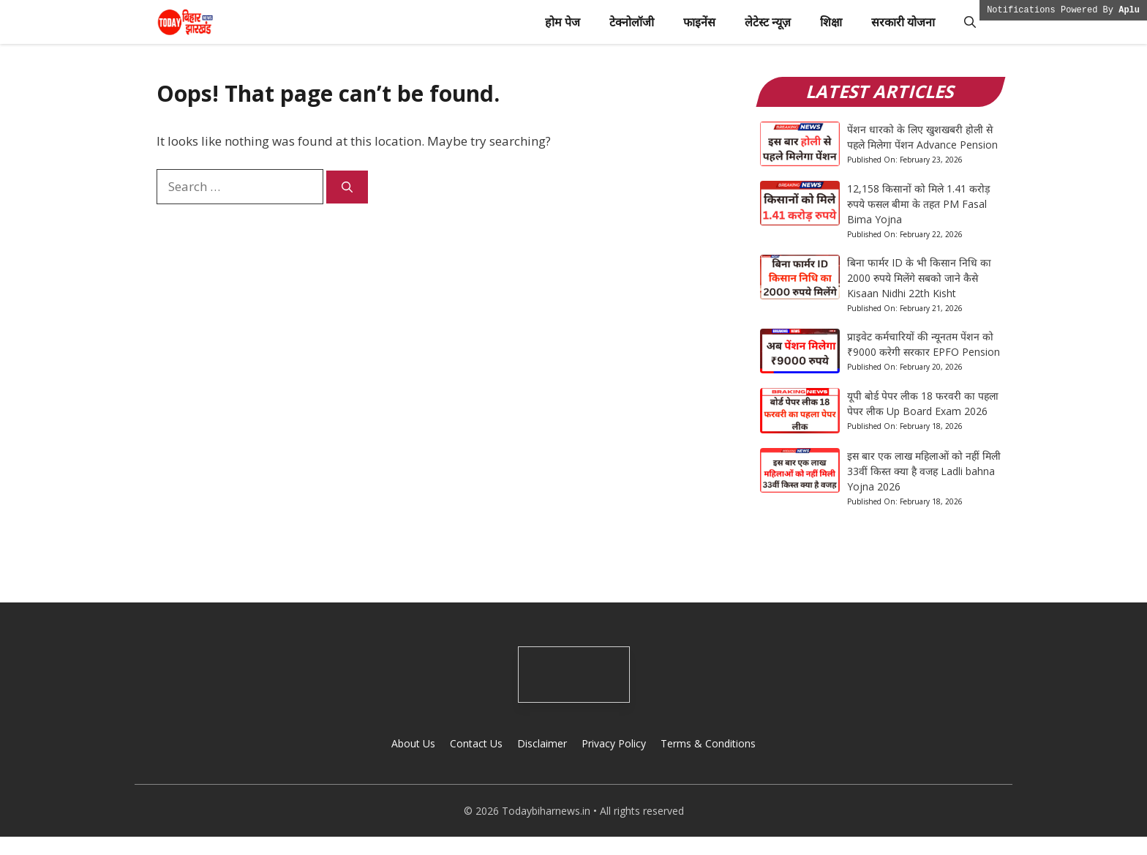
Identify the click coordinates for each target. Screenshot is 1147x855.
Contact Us (476, 743)
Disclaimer (542, 743)
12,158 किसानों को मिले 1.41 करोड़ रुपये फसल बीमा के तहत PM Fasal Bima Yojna (918, 204)
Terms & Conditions (708, 743)
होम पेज (562, 22)
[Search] (347, 187)
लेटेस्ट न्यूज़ (768, 22)
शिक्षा (831, 22)
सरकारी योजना (903, 22)
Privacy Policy (614, 743)
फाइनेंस (699, 22)
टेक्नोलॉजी (631, 22)
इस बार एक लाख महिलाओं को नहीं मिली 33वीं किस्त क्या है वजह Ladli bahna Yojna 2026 (924, 471)
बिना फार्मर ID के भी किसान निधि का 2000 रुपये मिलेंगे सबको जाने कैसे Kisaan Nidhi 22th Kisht (919, 277)
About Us (413, 743)
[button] (969, 22)
